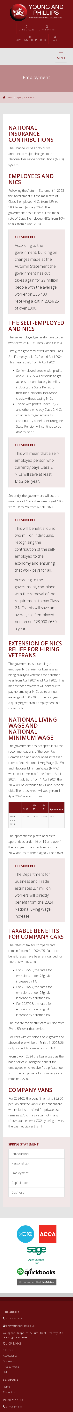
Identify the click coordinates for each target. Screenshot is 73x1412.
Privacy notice (11, 1366)
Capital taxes (20, 1183)
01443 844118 (47, 28)
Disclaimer (9, 1361)
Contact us (9, 1392)
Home (6, 1386)
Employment (19, 1173)
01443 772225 (26, 28)
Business (17, 1192)
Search (55, 39)
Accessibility (10, 1355)
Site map (8, 1350)
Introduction (20, 1154)
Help (5, 1372)
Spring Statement (25, 97)
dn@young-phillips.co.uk (30, 39)
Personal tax (20, 1163)
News (10, 97)
